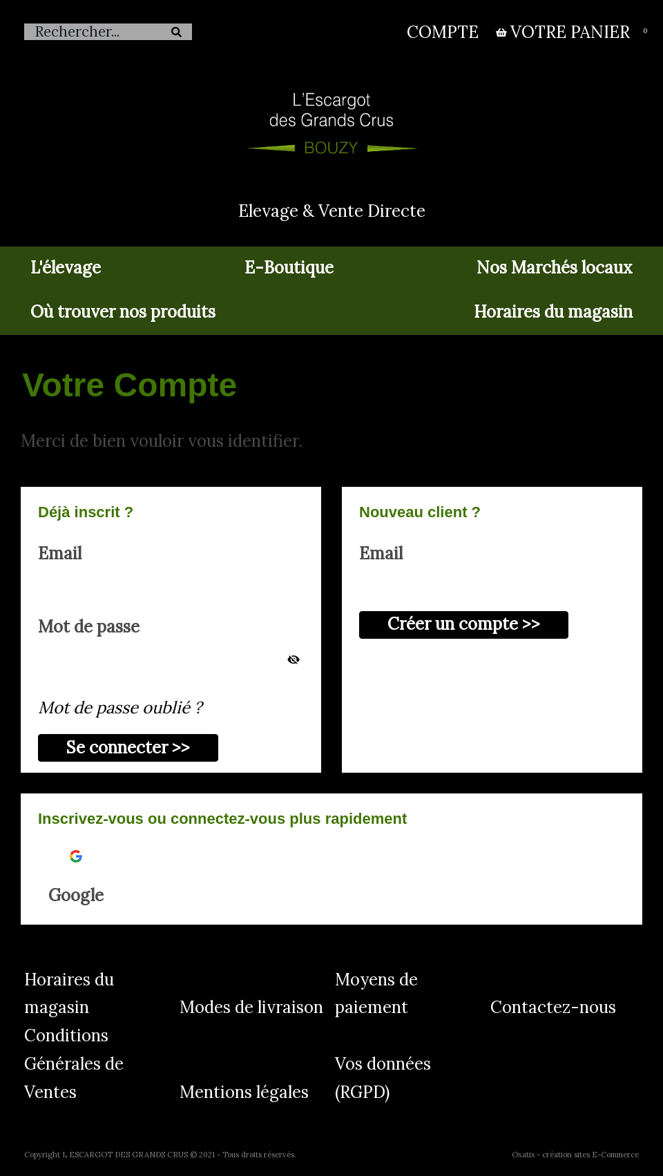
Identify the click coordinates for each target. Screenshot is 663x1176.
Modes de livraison (251, 1007)
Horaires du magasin (553, 311)
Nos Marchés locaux (555, 267)
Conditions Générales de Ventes (74, 1064)
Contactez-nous (553, 1007)
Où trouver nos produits (122, 311)
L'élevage (65, 267)
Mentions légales (244, 1092)
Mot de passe (89, 626)
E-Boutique (289, 267)
